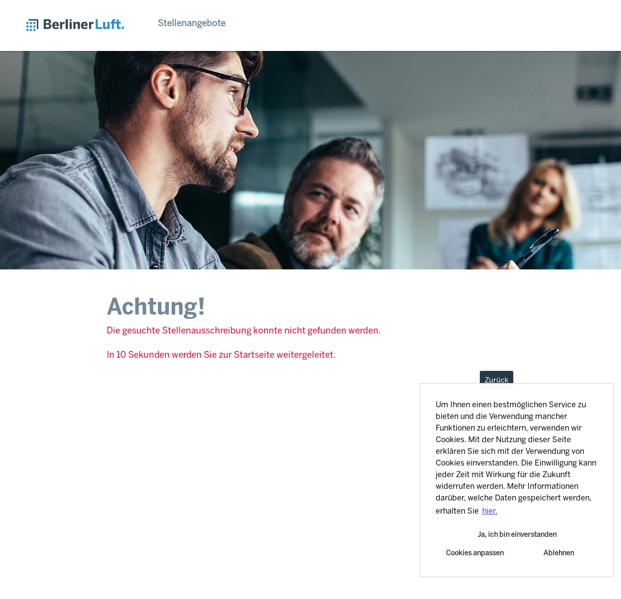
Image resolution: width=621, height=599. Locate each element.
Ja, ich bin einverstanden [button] (516, 534)
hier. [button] (489, 511)
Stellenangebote (192, 23)
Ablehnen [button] (558, 553)
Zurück (496, 380)
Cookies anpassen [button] (475, 553)
